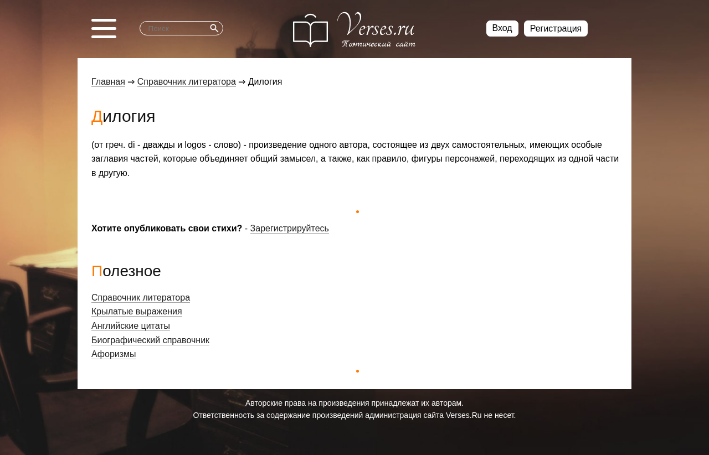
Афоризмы (113, 354)
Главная (108, 81)
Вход (502, 28)
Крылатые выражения (136, 311)
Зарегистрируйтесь (289, 228)
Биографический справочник (150, 340)
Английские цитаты (130, 325)
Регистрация (556, 28)
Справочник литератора (186, 81)
